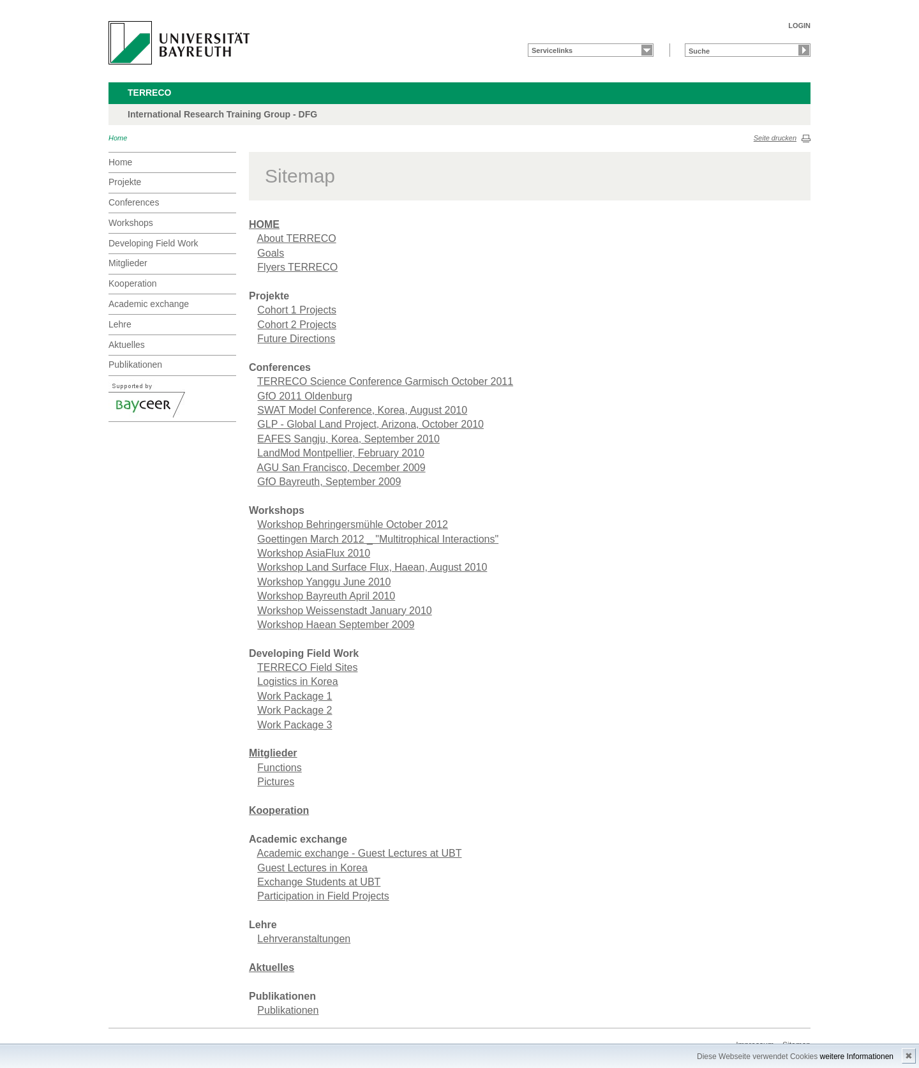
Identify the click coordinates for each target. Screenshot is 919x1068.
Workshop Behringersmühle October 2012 (352, 524)
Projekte (124, 182)
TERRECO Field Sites (307, 667)
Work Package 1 (294, 696)
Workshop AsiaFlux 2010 (313, 553)
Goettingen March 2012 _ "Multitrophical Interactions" (377, 539)
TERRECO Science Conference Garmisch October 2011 (385, 381)
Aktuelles (126, 345)
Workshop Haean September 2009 (335, 624)
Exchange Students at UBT (318, 881)
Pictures (275, 781)
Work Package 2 (294, 710)
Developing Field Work (153, 243)
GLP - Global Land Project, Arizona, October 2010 (370, 424)
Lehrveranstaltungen (303, 938)
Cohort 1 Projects (296, 310)
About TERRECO (296, 238)
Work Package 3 (294, 724)
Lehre (119, 324)
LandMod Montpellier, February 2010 (340, 453)
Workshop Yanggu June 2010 (324, 581)
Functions (279, 767)
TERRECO (149, 92)
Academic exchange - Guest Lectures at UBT (359, 853)
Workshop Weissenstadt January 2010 (344, 610)
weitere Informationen (856, 1056)
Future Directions (296, 338)
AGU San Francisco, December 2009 (341, 467)
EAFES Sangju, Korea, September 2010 (348, 438)
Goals (270, 253)
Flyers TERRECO (297, 267)
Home (117, 138)
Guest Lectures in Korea (312, 867)
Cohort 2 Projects (296, 324)
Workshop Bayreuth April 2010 (326, 595)
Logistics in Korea (297, 681)
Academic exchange (148, 304)
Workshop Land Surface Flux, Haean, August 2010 (372, 567)
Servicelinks (552, 50)
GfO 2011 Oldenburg (304, 396)
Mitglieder (127, 263)
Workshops (130, 223)
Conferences (133, 202)
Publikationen (135, 364)
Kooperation (132, 283)
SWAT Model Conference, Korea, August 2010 (362, 410)
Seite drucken (775, 138)
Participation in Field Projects (323, 896)
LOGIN (799, 25)
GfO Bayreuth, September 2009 (329, 481)
